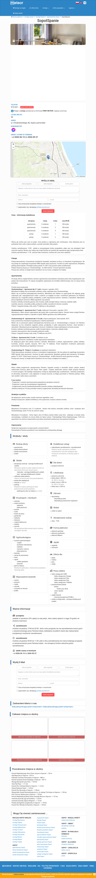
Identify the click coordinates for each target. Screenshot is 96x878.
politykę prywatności (43, 207)
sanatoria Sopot (42, 849)
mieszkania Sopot (43, 832)
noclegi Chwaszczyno (20, 825)
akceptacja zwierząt (68, 826)
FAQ (39, 866)
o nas (62, 866)
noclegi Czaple (17, 842)
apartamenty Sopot (19, 847)
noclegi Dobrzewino (19, 832)
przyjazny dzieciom (68, 844)
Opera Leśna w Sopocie (66, 737)
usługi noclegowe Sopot (45, 854)
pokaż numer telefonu (27, 107)
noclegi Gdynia (17, 822)
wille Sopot (40, 856)
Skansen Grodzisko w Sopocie (29, 737)
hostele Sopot (41, 820)
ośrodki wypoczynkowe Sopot (46, 837)
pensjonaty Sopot (42, 839)
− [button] (13, 147)
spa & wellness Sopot (44, 835)
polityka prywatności (50, 866)
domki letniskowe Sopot (20, 855)
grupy (63, 855)
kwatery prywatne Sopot (45, 830)
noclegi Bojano (17, 839)
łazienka (64, 836)
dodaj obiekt (83, 866)
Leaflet (77, 176)
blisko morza (66, 850)
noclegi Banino (17, 837)
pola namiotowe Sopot (44, 844)
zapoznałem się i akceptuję (33, 207)
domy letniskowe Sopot (20, 850)
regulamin (32, 866)
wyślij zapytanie (48, 211)
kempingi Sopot (42, 825)
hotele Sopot (41, 822)
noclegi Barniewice (19, 820)
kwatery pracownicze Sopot (46, 827)
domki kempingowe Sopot (21, 852)
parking (64, 828)
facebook (7, 866)
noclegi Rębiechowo (19, 827)
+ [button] (13, 144)
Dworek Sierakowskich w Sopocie (29, 760)
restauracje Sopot (42, 847)
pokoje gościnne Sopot (44, 842)
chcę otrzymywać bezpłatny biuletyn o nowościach (34, 204)
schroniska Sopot (42, 851)
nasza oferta (71, 866)
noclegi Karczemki (18, 834)
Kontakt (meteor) (20, 866)
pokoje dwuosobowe (68, 820)
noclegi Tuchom (18, 830)
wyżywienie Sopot (43, 818)
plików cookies (19, 874)
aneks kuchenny (67, 838)
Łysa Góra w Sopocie (66, 760)
